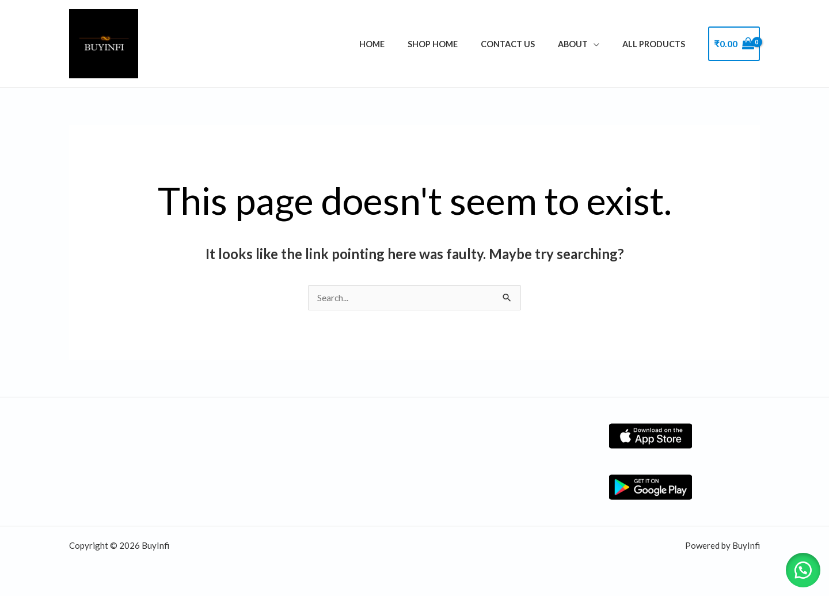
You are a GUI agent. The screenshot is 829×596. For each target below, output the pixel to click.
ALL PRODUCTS (657, 44)
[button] (800, 567)
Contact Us (524, 44)
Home (400, 44)
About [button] (583, 44)
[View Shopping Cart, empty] (734, 43)
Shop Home (455, 44)
